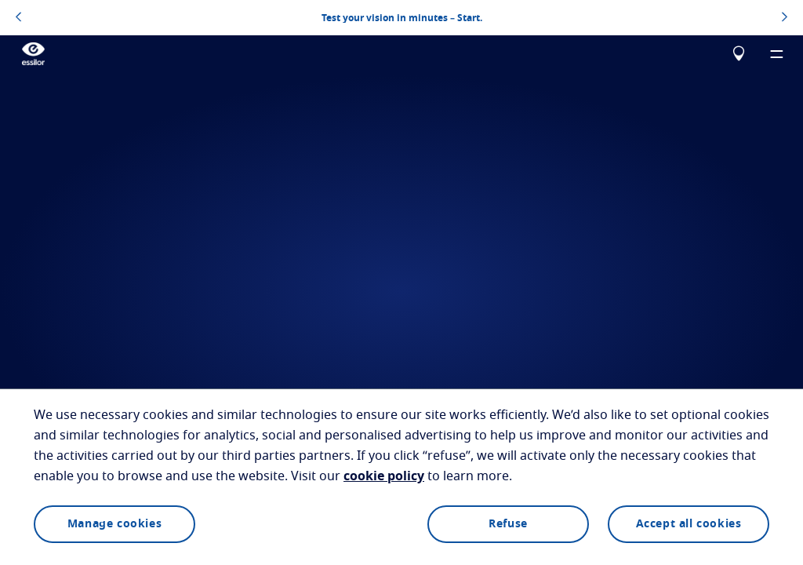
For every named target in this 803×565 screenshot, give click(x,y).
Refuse (508, 524)
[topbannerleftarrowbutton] (18, 18)
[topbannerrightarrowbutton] (784, 18)
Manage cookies (114, 524)
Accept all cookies (689, 524)
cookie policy (383, 476)
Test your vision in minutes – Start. (402, 18)
